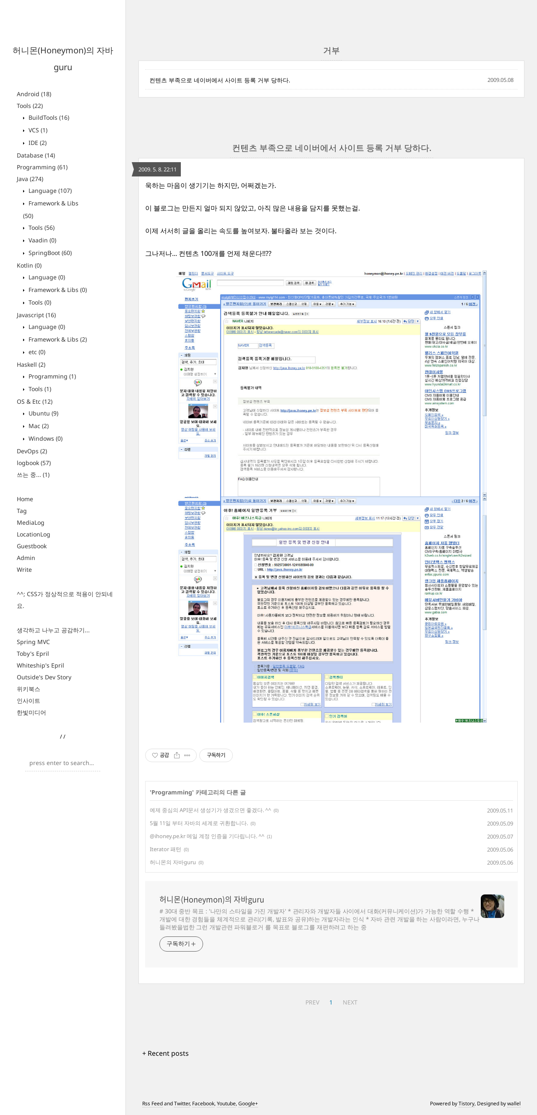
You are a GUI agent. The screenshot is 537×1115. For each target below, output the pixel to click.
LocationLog (33, 534)
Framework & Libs (57, 290)
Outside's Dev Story (44, 677)
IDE (37, 143)
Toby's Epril (33, 653)
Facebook (203, 1103)
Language (49, 191)
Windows (45, 438)
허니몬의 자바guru (173, 862)
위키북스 (28, 689)
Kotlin (29, 265)
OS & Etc (34, 401)
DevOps (32, 451)
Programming (42, 167)
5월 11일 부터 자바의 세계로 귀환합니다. (199, 823)
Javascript (36, 315)
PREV (312, 1002)
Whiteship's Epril (40, 665)
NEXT (350, 1002)
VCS (37, 130)
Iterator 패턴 (165, 849)
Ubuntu (42, 413)
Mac (38, 426)
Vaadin (41, 240)
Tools (30, 106)
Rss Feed (152, 1103)
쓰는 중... (33, 475)
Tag (22, 511)
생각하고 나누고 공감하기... (53, 630)
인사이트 (28, 701)
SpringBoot (49, 253)
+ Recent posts (165, 1053)
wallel (514, 1103)
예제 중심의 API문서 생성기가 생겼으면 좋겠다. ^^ (210, 810)
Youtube (226, 1103)
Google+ (248, 1103)
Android (34, 94)
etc (36, 352)
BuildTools (48, 117)
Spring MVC (33, 642)
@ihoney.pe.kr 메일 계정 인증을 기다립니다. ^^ (207, 836)
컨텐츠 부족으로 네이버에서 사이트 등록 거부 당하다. (219, 80)
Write (24, 569)
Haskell (31, 364)
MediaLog (30, 522)
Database (36, 155)
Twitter (182, 1103)
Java (30, 179)
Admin (26, 558)
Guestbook (32, 546)
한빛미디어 (31, 712)
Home (25, 499)
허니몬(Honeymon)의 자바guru (211, 899)
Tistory (466, 1103)
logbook (34, 463)
